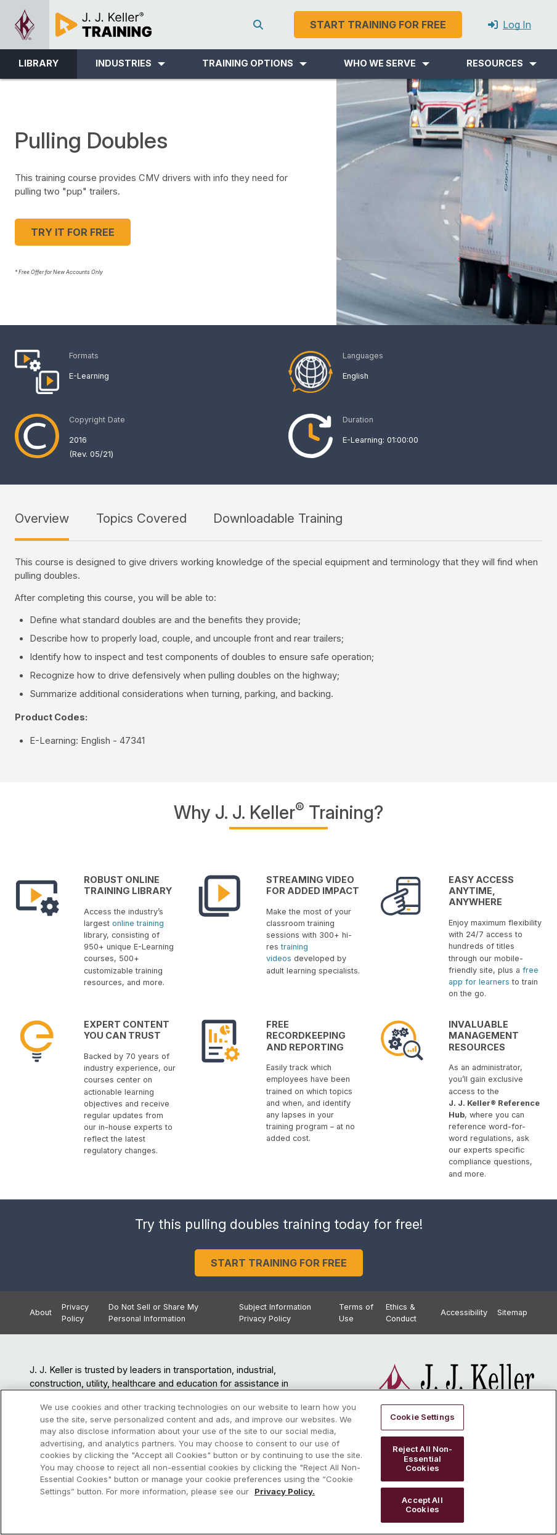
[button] (130, 64)
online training (138, 923)
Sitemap (512, 1312)
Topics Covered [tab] (141, 518)
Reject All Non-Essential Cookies (422, 1458)
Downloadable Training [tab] (278, 518)
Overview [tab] (42, 518)
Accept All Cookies (422, 1505)
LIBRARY (38, 63)
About (41, 1312)
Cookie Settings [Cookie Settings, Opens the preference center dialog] (422, 1417)
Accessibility (464, 1312)
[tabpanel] (278, 652)
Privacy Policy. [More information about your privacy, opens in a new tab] (284, 1491)
